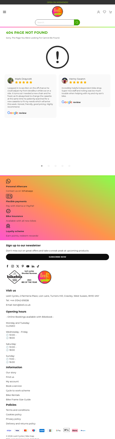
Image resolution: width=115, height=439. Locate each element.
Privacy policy (13, 419)
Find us (10, 377)
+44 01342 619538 (19, 300)
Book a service (14, 386)
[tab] (42, 166)
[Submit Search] (77, 22)
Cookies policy (14, 414)
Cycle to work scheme (18, 390)
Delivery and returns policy (20, 423)
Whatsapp (27, 191)
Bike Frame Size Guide (18, 399)
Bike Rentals (13, 395)
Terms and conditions (17, 410)
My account (12, 381)
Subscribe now (57, 257)
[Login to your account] (98, 12)
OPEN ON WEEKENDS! (57, 2)
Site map (29, 436)
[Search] (57, 22)
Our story (11, 372)
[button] (4, 12)
